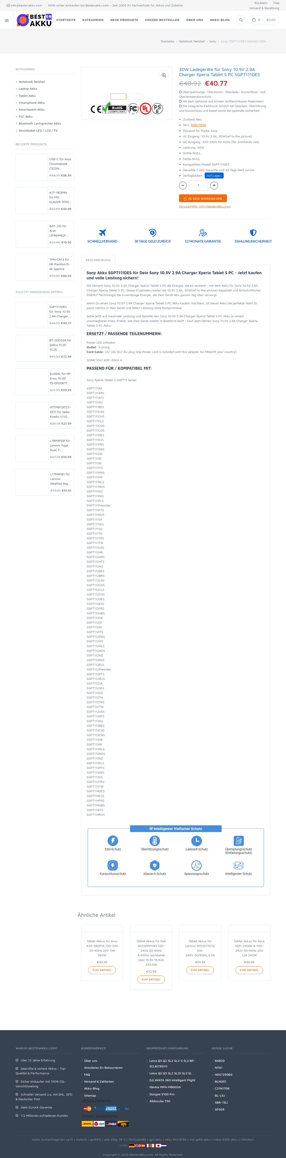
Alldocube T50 (159, 1101)
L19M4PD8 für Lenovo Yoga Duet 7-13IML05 (60, 445)
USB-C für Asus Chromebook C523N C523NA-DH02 (60, 164)
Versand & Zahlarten (99, 1081)
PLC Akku (26, 116)
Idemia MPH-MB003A (165, 1087)
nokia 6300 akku (226, 1139)
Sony (212, 41)
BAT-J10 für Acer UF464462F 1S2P (58, 231)
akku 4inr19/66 (176, 1139)
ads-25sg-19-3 (115, 1139)
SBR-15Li (221, 1102)
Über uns (90, 1061)
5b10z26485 (137, 1139)
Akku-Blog (91, 1088)
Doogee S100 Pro (162, 1094)
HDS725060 (223, 1074)
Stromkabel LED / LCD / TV (38, 130)
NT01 (219, 1067)
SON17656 (198, 125)
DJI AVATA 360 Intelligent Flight (172, 1080)
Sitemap (90, 1095)
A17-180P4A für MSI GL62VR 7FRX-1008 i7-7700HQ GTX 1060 (59, 197)
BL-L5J (220, 1095)
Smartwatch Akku (32, 109)
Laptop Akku (28, 88)
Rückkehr (261, 3)
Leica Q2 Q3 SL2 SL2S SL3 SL (170, 1073)
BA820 (220, 1061)
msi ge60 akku (200, 1139)
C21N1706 (222, 1088)
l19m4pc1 (247, 1139)
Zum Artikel (102, 970)
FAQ (276, 3)
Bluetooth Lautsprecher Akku (40, 123)
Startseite (167, 41)
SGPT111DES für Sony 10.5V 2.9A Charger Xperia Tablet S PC (59, 311)
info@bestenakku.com (24, 5)
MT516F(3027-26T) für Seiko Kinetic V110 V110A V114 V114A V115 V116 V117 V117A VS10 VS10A (60, 412)
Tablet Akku (27, 96)
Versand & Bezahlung (264, 8)
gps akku (155, 1139)
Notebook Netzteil (192, 41)
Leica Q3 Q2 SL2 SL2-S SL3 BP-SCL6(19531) (172, 1063)
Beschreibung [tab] (98, 260)
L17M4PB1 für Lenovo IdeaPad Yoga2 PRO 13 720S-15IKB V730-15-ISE (60, 479)
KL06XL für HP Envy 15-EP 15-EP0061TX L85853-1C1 (60, 378)
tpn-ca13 (66, 1139)
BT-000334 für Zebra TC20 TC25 (60, 344)
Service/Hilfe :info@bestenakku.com (205, 206)
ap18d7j (95, 1139)
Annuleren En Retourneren (103, 1067)
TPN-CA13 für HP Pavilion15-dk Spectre (59, 264)
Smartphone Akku (32, 102)
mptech (81, 1139)
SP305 (219, 1109)
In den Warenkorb (203, 198)
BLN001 (220, 1081)
